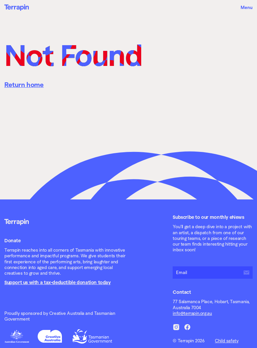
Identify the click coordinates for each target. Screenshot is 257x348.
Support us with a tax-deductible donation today (57, 282)
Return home (24, 84)
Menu (247, 7)
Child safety (226, 340)
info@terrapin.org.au (192, 313)
